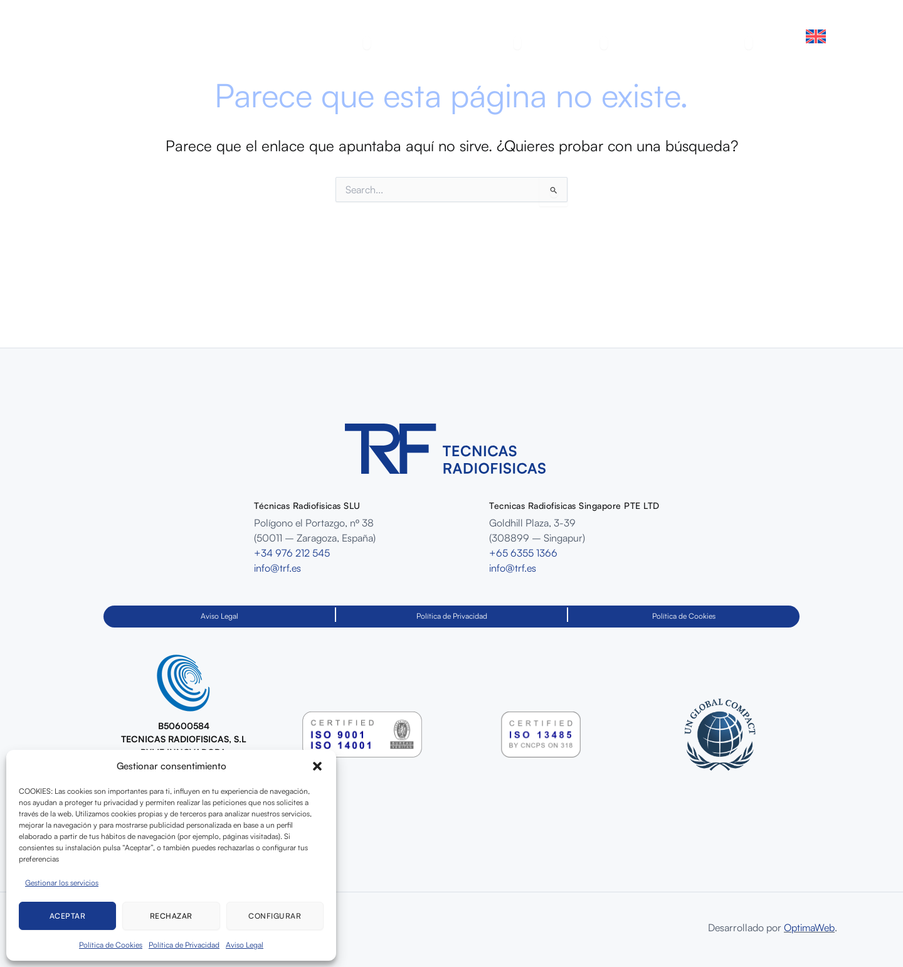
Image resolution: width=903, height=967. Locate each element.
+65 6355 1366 (523, 553)
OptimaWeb (809, 927)
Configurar (274, 916)
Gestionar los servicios (61, 882)
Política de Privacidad (184, 944)
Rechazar (171, 916)
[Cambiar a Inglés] (816, 36)
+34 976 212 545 (292, 553)
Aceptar (68, 916)
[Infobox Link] (183, 713)
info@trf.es (277, 568)
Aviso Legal (244, 944)
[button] (317, 766)
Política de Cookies (110, 944)
